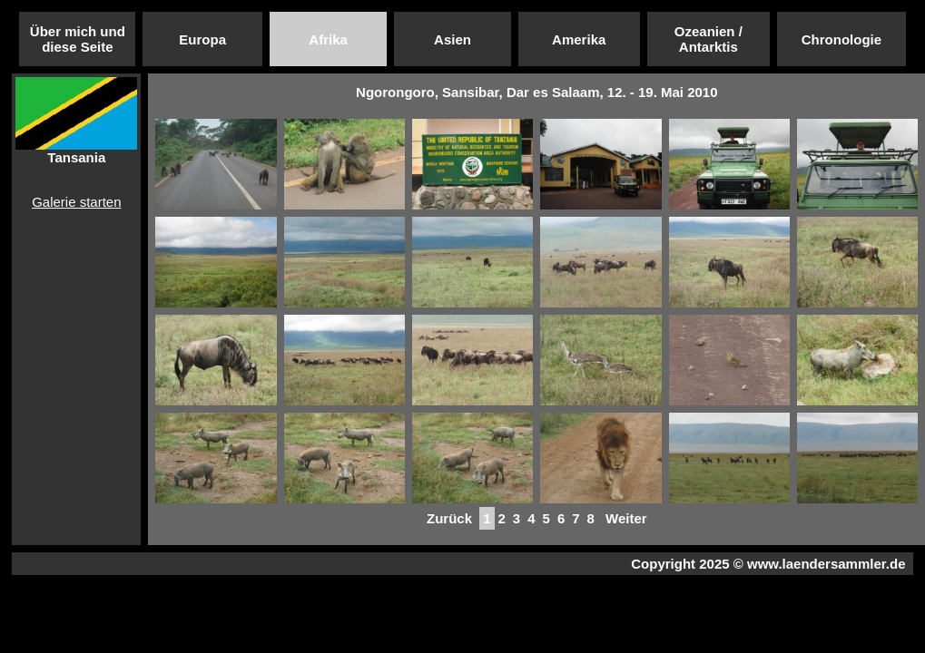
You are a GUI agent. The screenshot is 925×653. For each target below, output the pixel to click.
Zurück (449, 518)
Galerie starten (76, 202)
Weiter (626, 518)
